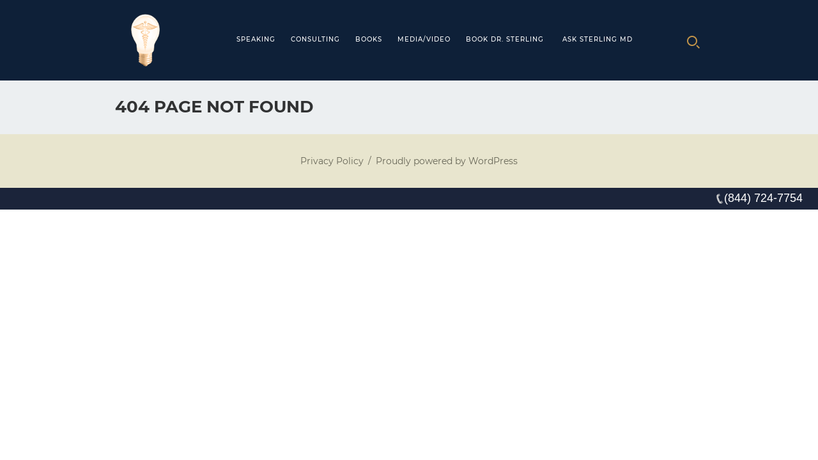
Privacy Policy (332, 161)
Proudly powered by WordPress (447, 161)
